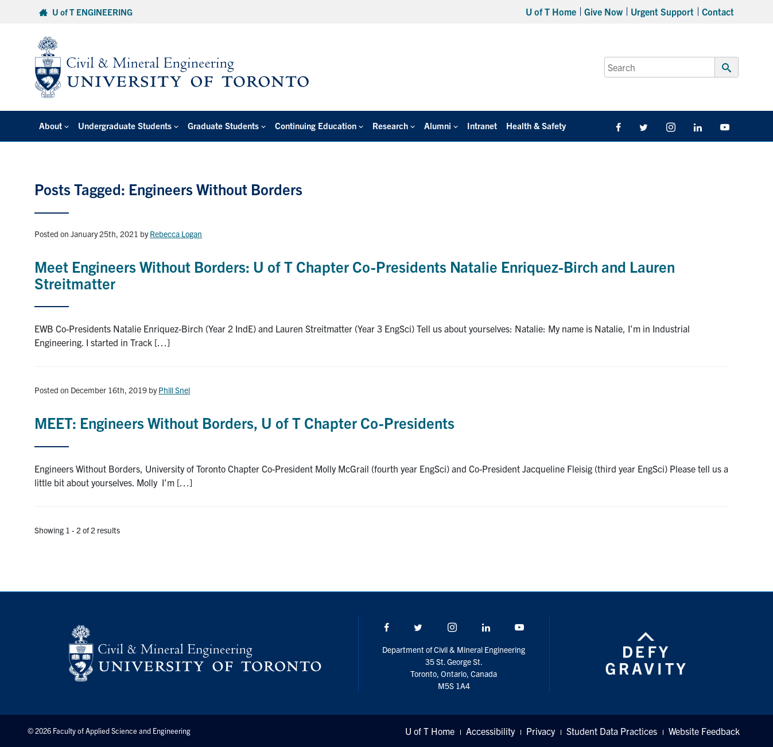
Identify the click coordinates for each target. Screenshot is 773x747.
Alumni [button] (437, 125)
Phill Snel (174, 390)
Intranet (482, 125)
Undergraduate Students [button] (125, 125)
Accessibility (490, 731)
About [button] (50, 125)
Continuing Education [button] (315, 125)
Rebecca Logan (176, 234)
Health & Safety (536, 125)
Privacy (540, 731)
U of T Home (551, 11)
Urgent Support (662, 11)
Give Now (603, 11)
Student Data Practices (611, 731)
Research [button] (390, 125)
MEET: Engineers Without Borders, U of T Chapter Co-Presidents (244, 422)
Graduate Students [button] (223, 125)
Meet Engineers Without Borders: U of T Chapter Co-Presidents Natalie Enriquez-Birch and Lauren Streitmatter (354, 274)
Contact (718, 11)
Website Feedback (704, 731)
